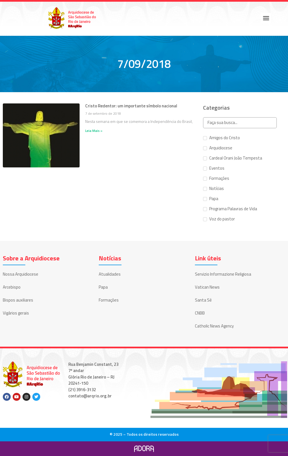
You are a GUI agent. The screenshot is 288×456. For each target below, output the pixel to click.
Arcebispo (12, 287)
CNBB (200, 313)
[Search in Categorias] (239, 122)
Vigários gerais (16, 313)
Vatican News (207, 287)
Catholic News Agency (214, 326)
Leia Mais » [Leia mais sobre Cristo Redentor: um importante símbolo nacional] (93, 130)
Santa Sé (203, 300)
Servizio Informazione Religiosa (223, 274)
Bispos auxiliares (18, 300)
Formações (109, 300)
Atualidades (110, 274)
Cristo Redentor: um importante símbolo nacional (131, 106)
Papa (103, 287)
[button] (266, 18)
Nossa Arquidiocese (20, 274)
